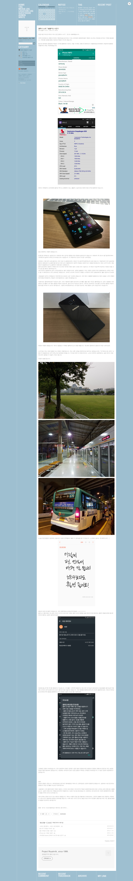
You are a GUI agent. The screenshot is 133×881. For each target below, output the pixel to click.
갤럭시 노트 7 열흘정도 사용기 (48, 28)
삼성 (86, 17)
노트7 (89, 19)
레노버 (81, 11)
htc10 (86, 9)
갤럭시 (88, 21)
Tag (25, 7)
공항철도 (91, 15)
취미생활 (42, 822)
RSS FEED (22, 83)
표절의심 (82, 15)
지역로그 (29, 74)
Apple (90, 8)
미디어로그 (24, 74)
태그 (19, 74)
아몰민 (93, 19)
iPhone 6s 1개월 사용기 (46, 833)
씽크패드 (80, 8)
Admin (25, 15)
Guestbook (25, 13)
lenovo (79, 21)
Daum (22, 79)
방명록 (20, 76)
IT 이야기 (49, 822)
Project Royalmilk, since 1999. (26, 38)
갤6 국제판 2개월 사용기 (46, 831)
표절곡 (86, 15)
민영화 (85, 13)
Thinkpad (82, 9)
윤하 (91, 11)
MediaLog (25, 9)
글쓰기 (28, 76)
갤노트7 (84, 21)
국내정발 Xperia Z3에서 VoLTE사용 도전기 (51, 835)
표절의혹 (90, 17)
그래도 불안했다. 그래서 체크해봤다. (49, 826)
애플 (89, 13)
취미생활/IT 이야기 (43, 30)
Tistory (28, 80)
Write (25, 17)
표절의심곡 (81, 19)
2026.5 (46, 6)
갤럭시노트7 (86, 11)
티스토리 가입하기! (23, 71)
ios (94, 17)
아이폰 (86, 19)
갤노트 (79, 17)
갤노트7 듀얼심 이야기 (45, 828)
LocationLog (25, 11)
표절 (83, 17)
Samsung (85, 8)
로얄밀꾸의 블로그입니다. (50, 854)
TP (94, 15)
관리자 (24, 76)
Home (25, 5)
